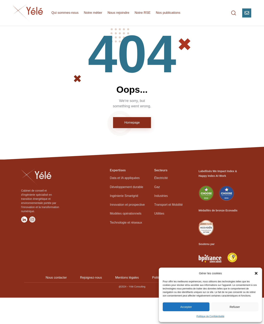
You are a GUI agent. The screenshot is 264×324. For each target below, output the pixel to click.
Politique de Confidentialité (210, 316)
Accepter (186, 306)
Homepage (132, 148)
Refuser (235, 306)
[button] (256, 273)
